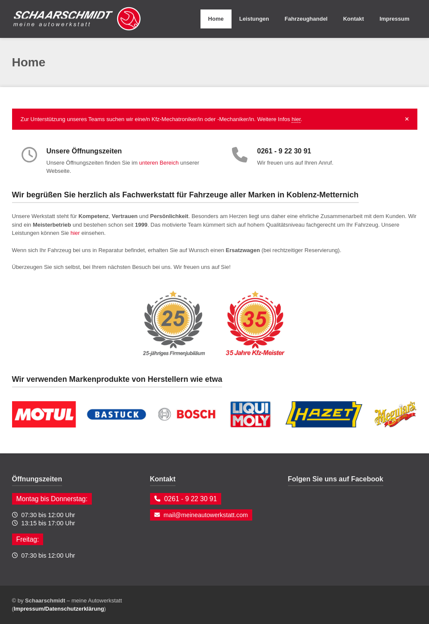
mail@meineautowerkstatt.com (205, 515)
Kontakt (353, 19)
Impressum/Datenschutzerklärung (59, 608)
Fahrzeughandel (306, 19)
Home (216, 19)
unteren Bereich (159, 162)
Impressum (394, 19)
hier (296, 119)
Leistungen (254, 19)
